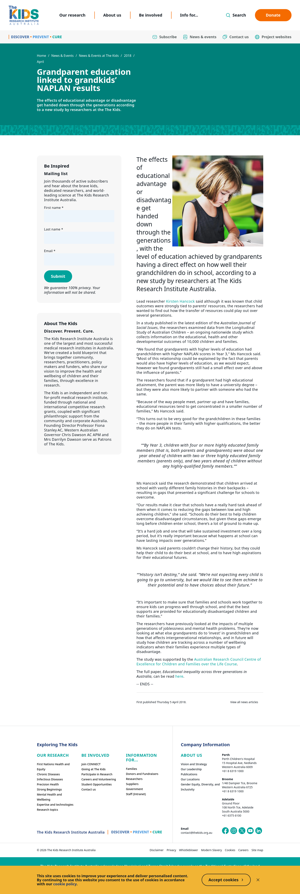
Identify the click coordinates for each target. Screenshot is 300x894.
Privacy (171, 850)
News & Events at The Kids (99, 56)
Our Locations (190, 779)
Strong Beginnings (49, 789)
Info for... (189, 15)
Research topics (47, 810)
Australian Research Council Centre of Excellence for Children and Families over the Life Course (199, 661)
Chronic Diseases (48, 774)
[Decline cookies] (258, 880)
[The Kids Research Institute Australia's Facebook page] (225, 830)
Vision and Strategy (194, 764)
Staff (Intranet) (136, 794)
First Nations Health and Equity (53, 766)
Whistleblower (188, 850)
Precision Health (48, 784)
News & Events (62, 56)
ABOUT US (191, 755)
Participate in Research (96, 774)
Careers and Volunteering (98, 779)
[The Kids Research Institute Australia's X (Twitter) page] (242, 830)
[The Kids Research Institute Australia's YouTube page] (250, 830)
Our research (72, 15)
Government (134, 789)
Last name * (53, 229)
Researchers (134, 779)
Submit (58, 276)
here (179, 676)
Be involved (150, 15)
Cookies (230, 850)
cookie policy (65, 883)
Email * (49, 251)
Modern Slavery (211, 850)
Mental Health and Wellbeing (49, 797)
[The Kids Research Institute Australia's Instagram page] (233, 830)
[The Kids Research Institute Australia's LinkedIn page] (258, 830)
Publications (189, 774)
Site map (257, 850)
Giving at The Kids (93, 769)
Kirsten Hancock (180, 301)
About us (112, 15)
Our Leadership (191, 769)
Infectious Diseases (50, 779)
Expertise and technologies (55, 804)
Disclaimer (157, 850)
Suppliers (132, 784)
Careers (243, 850)
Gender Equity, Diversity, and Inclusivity (200, 786)
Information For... (141, 757)
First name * (53, 207)
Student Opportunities (96, 784)
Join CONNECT (91, 764)
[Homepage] (24, 15)
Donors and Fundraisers (142, 774)
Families (131, 769)
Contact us (88, 789)
